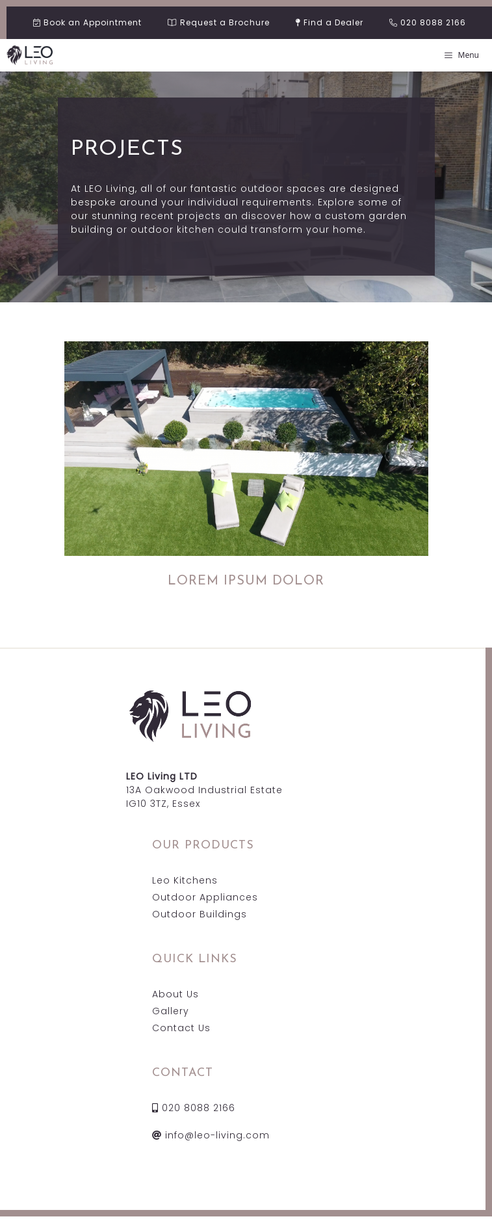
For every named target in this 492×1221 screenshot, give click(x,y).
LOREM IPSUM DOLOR (246, 581)
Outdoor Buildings (199, 914)
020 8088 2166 (193, 1107)
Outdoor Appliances (205, 897)
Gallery (170, 1010)
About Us (175, 994)
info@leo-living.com (211, 1135)
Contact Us (181, 1027)
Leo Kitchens (185, 880)
